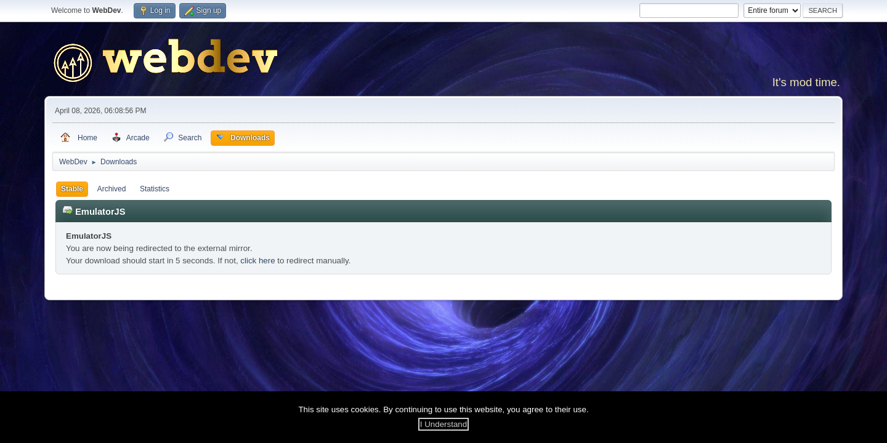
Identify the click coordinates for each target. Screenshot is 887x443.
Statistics (154, 189)
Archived (111, 189)
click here (257, 260)
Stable (72, 189)
